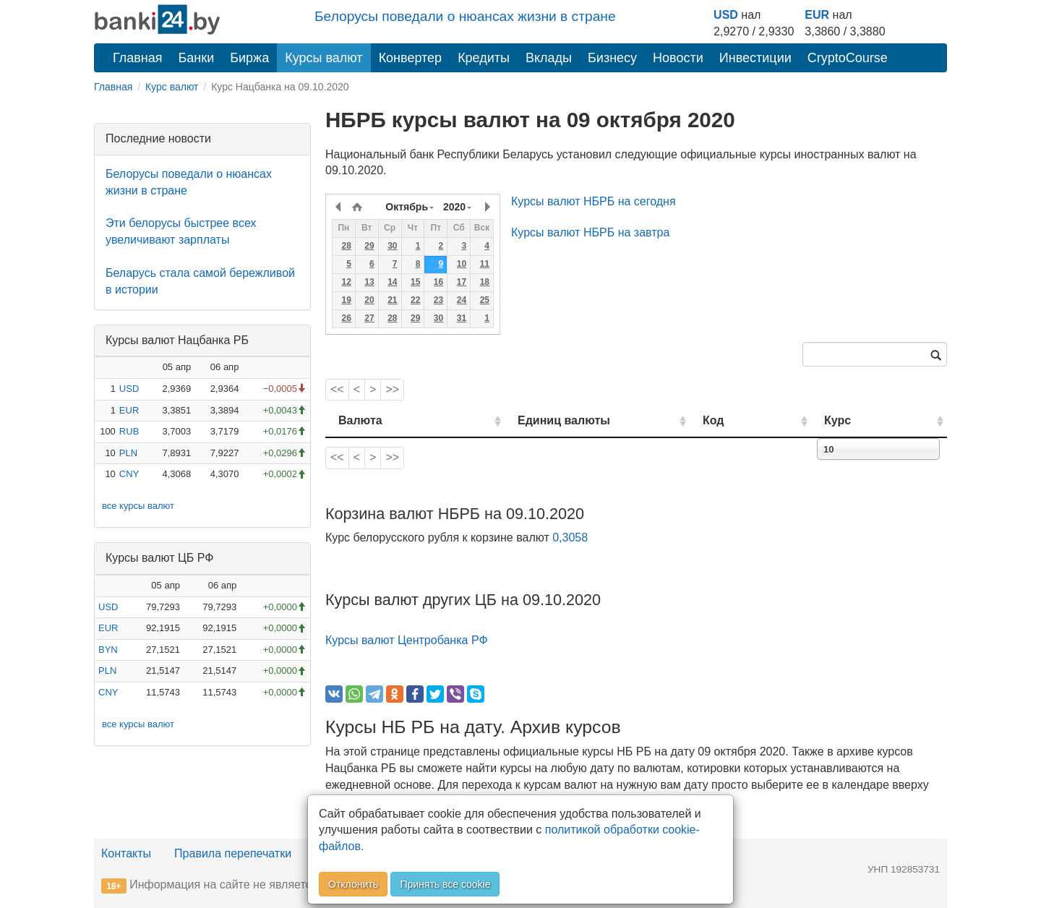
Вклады (549, 58)
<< (337, 389)
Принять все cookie (445, 884)
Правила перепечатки (232, 853)
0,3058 (570, 537)
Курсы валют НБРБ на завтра (590, 232)
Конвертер (410, 58)
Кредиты (484, 58)
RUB (129, 431)
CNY (129, 473)
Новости (678, 58)
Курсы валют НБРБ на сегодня (593, 201)
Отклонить (353, 884)
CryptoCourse (847, 58)
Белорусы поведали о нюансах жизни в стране (465, 16)
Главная (138, 58)
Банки (197, 58)
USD (726, 15)
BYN (108, 649)
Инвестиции (755, 58)
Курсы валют (323, 58)
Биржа (249, 58)
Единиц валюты (535, 420)
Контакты (126, 853)
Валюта (360, 420)
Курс (859, 420)
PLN (128, 452)
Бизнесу (612, 58)
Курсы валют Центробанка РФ (406, 640)
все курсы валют (138, 505)
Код (754, 420)
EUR (817, 15)
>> (392, 389)
